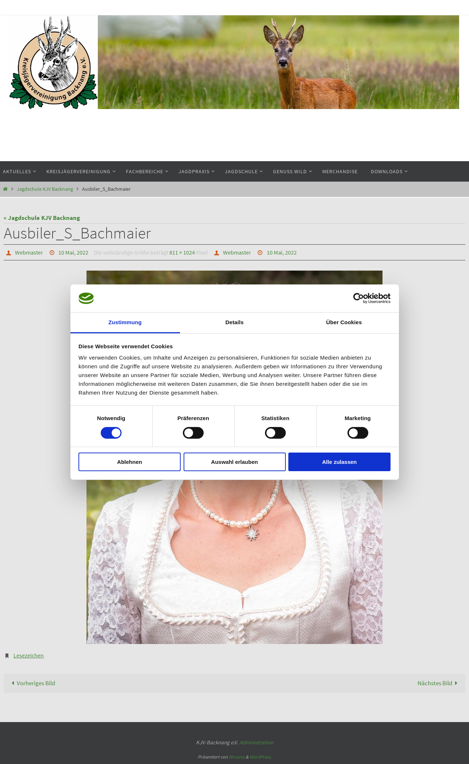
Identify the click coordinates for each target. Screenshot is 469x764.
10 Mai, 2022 (73, 252)
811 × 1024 (182, 252)
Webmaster (29, 252)
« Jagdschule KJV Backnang (42, 218)
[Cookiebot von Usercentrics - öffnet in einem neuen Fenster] (359, 298)
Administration (256, 742)
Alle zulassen (339, 462)
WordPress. (261, 757)
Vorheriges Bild (31, 683)
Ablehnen (129, 462)
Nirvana (237, 757)
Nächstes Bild (439, 683)
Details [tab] (235, 322)
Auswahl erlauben (234, 462)
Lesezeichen (29, 655)
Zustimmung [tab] (125, 322)
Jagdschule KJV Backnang (45, 189)
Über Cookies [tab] (344, 322)
